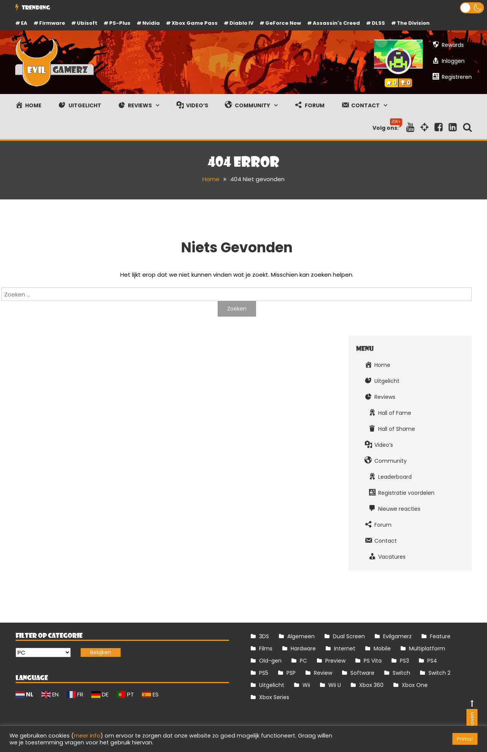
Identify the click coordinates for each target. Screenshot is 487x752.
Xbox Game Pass (195, 23)
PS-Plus (120, 23)
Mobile (382, 648)
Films (265, 648)
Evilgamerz (397, 636)
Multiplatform (427, 648)
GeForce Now (283, 23)
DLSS (378, 23)
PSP (291, 673)
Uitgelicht (271, 685)
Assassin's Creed (336, 23)
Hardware (303, 648)
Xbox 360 (371, 685)
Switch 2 (439, 673)
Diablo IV (241, 23)
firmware (52, 23)
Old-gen (270, 660)
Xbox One (415, 685)
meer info (87, 735)
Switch (401, 673)
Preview (335, 660)
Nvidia (151, 23)
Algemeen (301, 636)
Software (362, 673)
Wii (306, 685)
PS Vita (373, 660)
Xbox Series (274, 697)
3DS (264, 636)
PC (303, 660)
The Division (413, 23)
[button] (472, 7)
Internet (344, 648)
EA (24, 23)
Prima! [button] (465, 738)
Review (323, 673)
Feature (440, 636)
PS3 (404, 660)
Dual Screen (349, 636)
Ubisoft (87, 23)
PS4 (432, 660)
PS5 (263, 673)
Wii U (334, 685)
